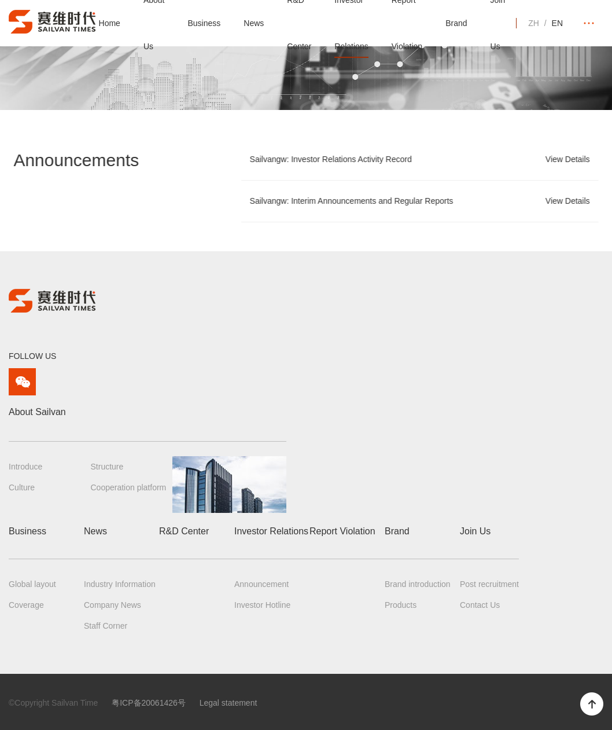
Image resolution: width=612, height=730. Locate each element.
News (254, 23)
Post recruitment (489, 584)
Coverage (26, 605)
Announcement (261, 584)
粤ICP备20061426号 (149, 702)
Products (400, 605)
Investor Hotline (262, 605)
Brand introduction (418, 584)
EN (557, 23)
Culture (22, 487)
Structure (107, 466)
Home (109, 23)
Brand (456, 23)
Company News (112, 605)
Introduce (25, 466)
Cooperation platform (129, 487)
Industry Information (120, 584)
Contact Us (480, 605)
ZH (533, 23)
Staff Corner (105, 625)
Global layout (32, 584)
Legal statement (228, 702)
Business (203, 23)
